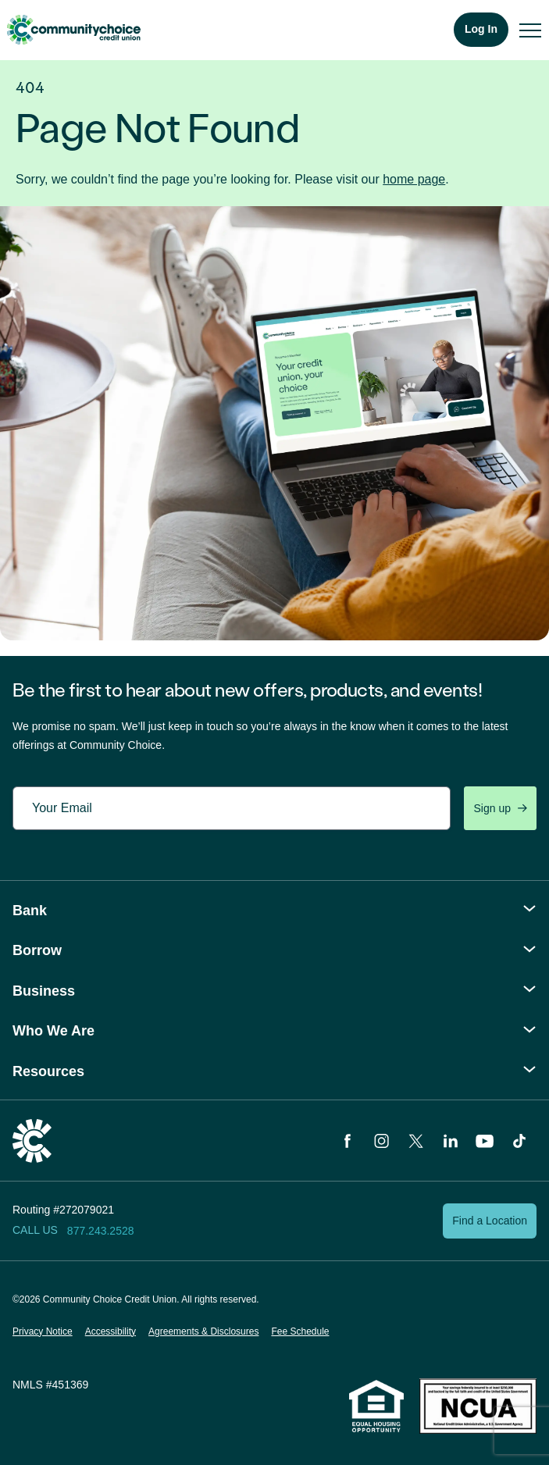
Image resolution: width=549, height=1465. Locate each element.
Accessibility (110, 1331)
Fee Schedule (300, 1331)
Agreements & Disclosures (203, 1331)
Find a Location (489, 1220)
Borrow (37, 950)
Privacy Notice (42, 1331)
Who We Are (53, 1031)
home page (414, 179)
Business (43, 991)
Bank (29, 910)
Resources (48, 1071)
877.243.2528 (100, 1230)
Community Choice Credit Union (73, 29)
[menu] (530, 29)
